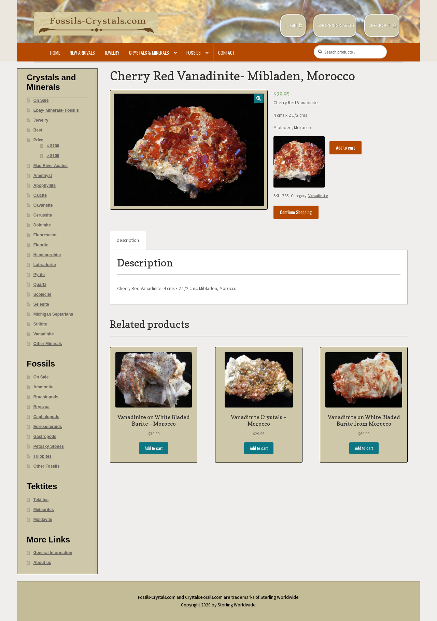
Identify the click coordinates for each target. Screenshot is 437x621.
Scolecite (42, 294)
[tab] (128, 240)
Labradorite (44, 264)
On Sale (41, 100)
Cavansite (43, 205)
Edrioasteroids (47, 426)
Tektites (40, 499)
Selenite (41, 304)
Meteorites (43, 509)
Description (128, 240)
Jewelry (112, 52)
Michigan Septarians (53, 314)
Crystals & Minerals (149, 52)
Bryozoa (41, 406)
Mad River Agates (50, 165)
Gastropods (44, 436)
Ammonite (43, 387)
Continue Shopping (296, 212)
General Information (52, 552)
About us (42, 562)
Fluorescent (45, 235)
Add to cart (345, 147)
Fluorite (40, 245)
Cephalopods (46, 416)
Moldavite (42, 519)
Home (55, 52)
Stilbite (40, 324)
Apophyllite (44, 185)
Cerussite (42, 215)
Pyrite (39, 274)
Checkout (379, 25)
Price (38, 140)
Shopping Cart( (334, 25)
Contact (226, 52)
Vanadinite (318, 195)
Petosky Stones (48, 446)
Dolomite (42, 225)
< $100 (53, 145)
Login (290, 25)
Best (37, 130)
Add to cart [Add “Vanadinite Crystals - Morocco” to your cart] (259, 448)
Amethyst (42, 175)
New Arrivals (82, 52)
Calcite (40, 195)
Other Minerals (47, 343)
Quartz (39, 284)
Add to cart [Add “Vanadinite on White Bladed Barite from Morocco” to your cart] (364, 448)
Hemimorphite (47, 254)
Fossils (193, 52)
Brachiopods (45, 397)
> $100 (53, 155)
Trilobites (42, 456)
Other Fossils (46, 466)
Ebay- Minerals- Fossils (56, 110)
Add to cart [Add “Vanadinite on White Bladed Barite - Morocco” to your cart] (154, 448)
